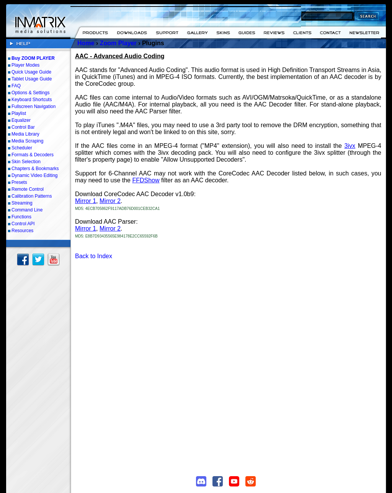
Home (85, 43)
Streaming (22, 203)
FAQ (16, 85)
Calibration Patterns (31, 196)
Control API (23, 223)
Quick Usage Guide (31, 72)
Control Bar (23, 127)
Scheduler (21, 148)
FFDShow (145, 180)
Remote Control (27, 189)
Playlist (18, 113)
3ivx (350, 145)
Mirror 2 (110, 201)
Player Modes (25, 65)
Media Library (25, 134)
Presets (19, 182)
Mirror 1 (85, 201)
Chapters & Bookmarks (35, 168)
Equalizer (21, 120)
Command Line (26, 210)
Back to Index (93, 256)
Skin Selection (26, 161)
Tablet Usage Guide (31, 79)
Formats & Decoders (32, 154)
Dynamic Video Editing (34, 175)
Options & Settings (30, 92)
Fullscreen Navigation (33, 106)
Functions (21, 216)
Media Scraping (27, 141)
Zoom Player (118, 43)
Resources (22, 230)
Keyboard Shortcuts (31, 99)
